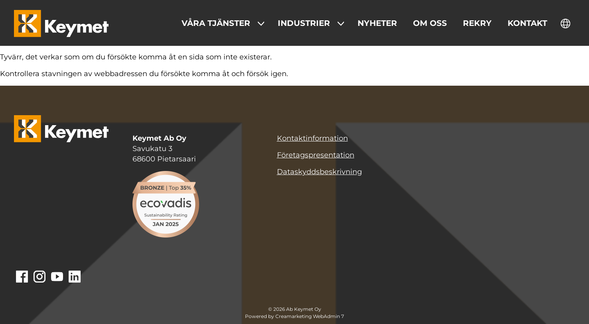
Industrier (304, 23)
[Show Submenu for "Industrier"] (341, 23)
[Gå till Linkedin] (75, 277)
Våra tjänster (216, 23)
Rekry (477, 23)
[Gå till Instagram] (39, 277)
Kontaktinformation (312, 138)
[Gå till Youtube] (57, 277)
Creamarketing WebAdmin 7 (309, 316)
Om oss (430, 23)
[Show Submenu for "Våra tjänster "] (261, 23)
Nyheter (377, 23)
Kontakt (527, 23)
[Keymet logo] (61, 23)
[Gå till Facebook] (22, 277)
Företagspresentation (315, 155)
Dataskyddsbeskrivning (319, 171)
